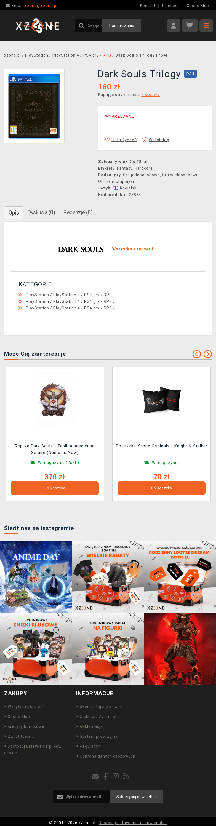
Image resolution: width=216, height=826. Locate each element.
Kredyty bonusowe (24, 726)
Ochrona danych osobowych (105, 756)
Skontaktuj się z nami (99, 706)
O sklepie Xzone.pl (96, 716)
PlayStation (37, 295)
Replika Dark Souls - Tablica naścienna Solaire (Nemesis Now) (55, 449)
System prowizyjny (97, 736)
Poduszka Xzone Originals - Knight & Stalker (161, 445)
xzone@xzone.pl (32, 5)
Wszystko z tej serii (132, 249)
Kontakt (148, 5)
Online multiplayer (116, 181)
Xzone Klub (198, 5)
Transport (171, 5)
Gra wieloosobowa (180, 175)
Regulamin (88, 746)
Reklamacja (89, 726)
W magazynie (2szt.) (58, 462)
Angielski (125, 188)
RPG (108, 295)
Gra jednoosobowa (141, 175)
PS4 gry (92, 295)
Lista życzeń (121, 139)
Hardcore (144, 168)
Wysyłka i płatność (24, 706)
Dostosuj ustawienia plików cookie (133, 822)
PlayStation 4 (66, 295)
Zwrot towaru (19, 736)
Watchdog (155, 139)
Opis (14, 212)
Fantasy (124, 168)
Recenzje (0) (77, 212)
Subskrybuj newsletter (136, 796)
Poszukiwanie (121, 25)
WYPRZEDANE (119, 116)
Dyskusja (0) (41, 212)
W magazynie (165, 462)
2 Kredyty (150, 94)
